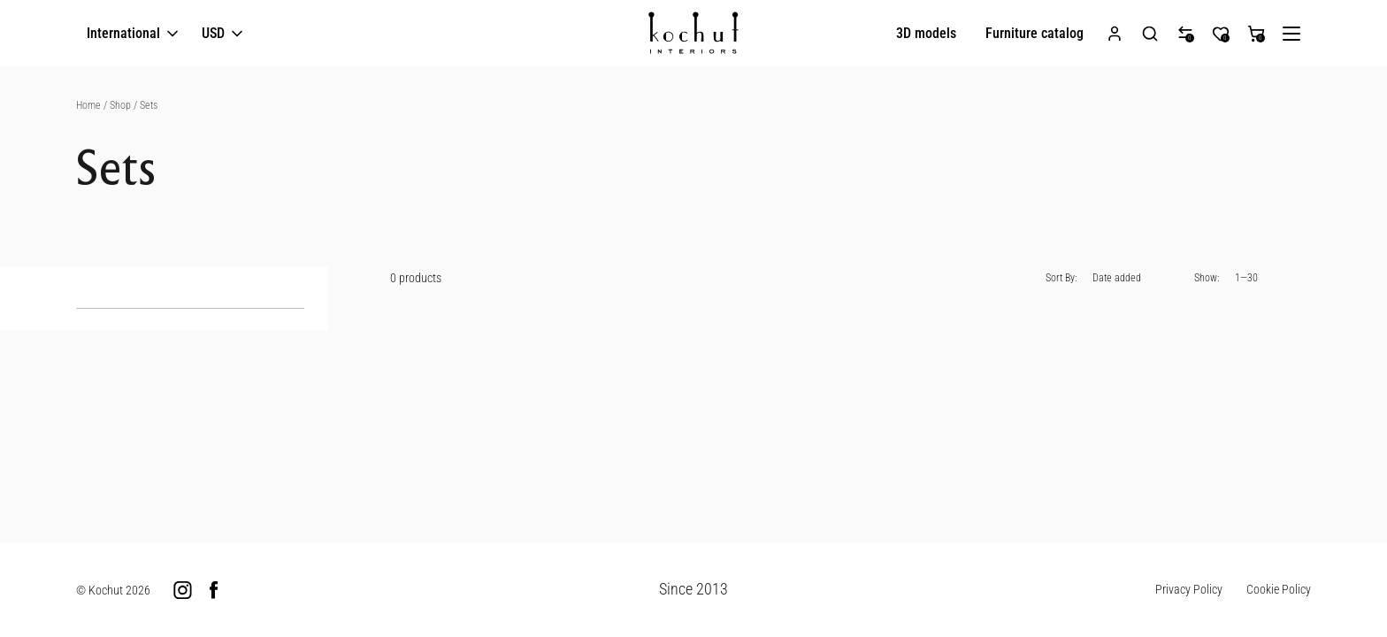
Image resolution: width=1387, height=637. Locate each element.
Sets (148, 105)
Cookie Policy (1278, 589)
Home (88, 105)
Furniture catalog (1034, 33)
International (134, 34)
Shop (120, 105)
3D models (926, 33)
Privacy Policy (1188, 589)
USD (224, 34)
